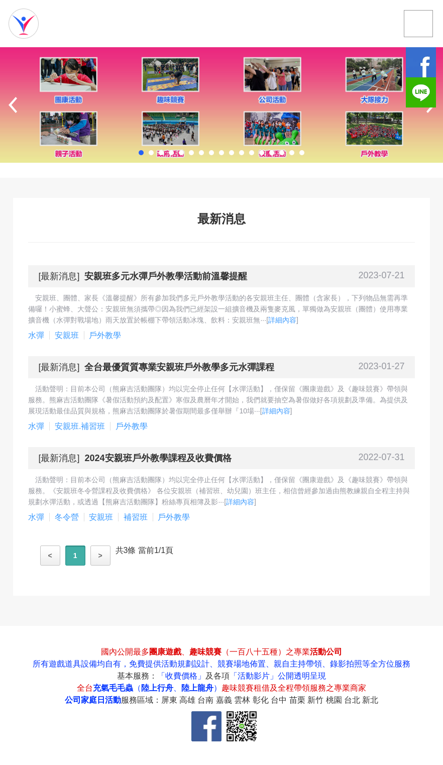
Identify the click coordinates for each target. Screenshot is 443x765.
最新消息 (59, 276)
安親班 (67, 335)
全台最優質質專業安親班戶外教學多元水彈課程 (179, 367)
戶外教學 (105, 335)
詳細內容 (282, 320)
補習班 (136, 517)
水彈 (36, 335)
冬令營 (67, 517)
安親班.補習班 (80, 426)
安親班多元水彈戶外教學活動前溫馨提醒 (165, 276)
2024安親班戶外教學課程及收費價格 (157, 458)
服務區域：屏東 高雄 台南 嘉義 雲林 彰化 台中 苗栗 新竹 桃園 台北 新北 (250, 700)
